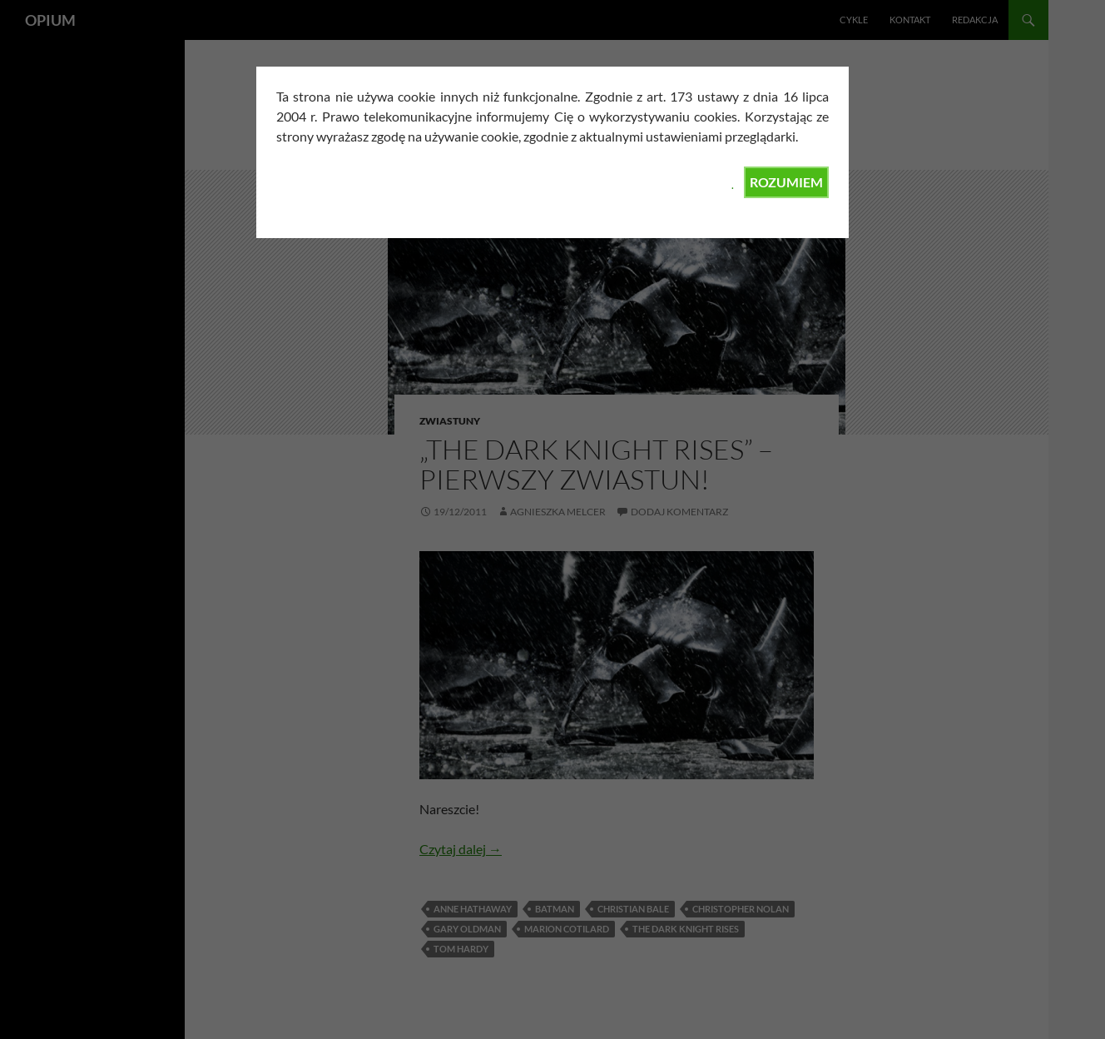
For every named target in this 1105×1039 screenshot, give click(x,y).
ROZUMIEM (786, 182)
